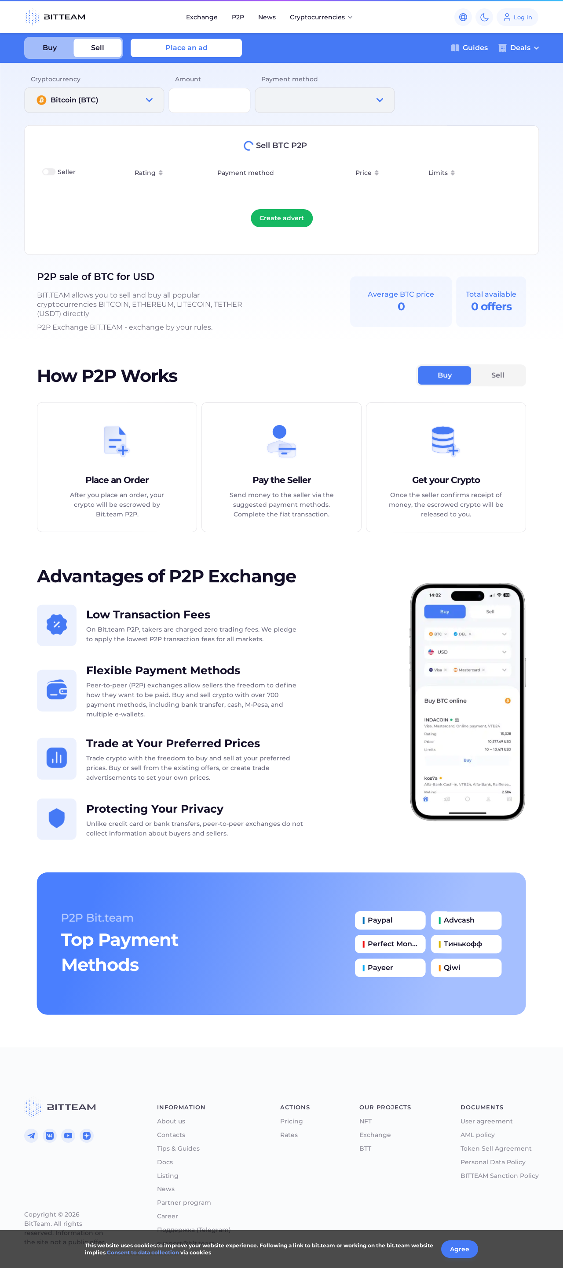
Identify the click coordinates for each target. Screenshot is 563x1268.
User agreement (487, 1121)
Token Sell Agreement (496, 1148)
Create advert (282, 218)
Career (167, 1216)
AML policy (478, 1135)
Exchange (202, 17)
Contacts (171, 1135)
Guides (469, 48)
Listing (168, 1176)
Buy (50, 48)
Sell (97, 48)
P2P (238, 17)
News (267, 17)
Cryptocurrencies (322, 17)
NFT (365, 1121)
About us (171, 1121)
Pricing (291, 1121)
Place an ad (186, 48)
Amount (188, 79)
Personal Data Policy (493, 1162)
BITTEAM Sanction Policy (500, 1176)
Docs (165, 1162)
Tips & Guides (178, 1148)
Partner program (184, 1202)
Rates (289, 1135)
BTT (365, 1148)
